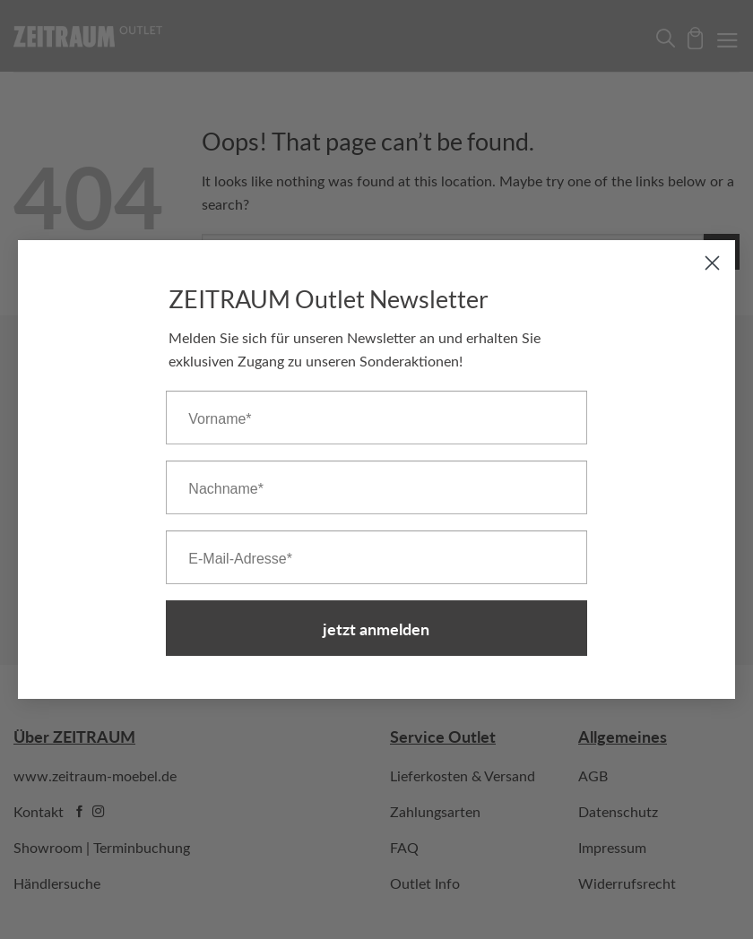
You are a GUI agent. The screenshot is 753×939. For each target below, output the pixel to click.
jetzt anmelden (376, 628)
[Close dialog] (712, 263)
